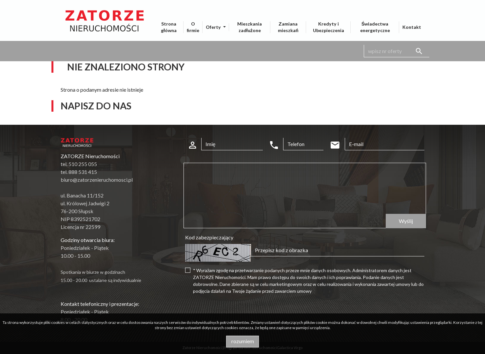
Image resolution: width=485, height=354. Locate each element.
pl (381, 4)
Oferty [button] (214, 27)
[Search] (396, 51)
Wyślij (406, 221)
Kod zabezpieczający (209, 237)
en (398, 4)
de (414, 4)
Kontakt (411, 27)
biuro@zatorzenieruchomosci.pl (97, 180)
